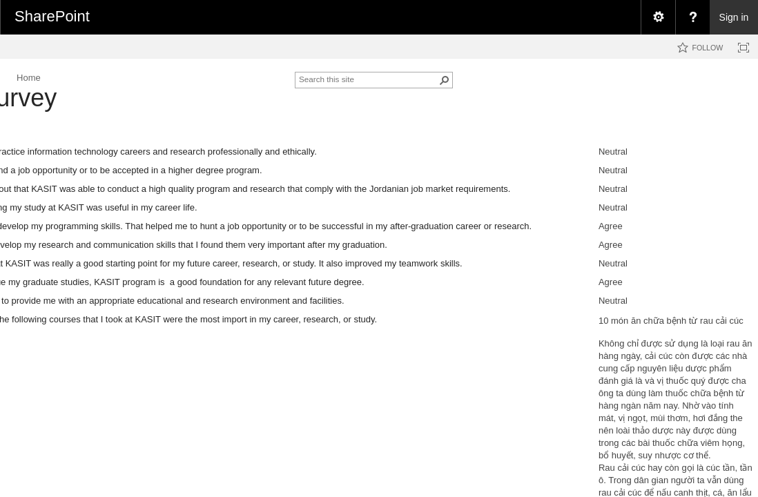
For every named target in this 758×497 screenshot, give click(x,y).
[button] (444, 80)
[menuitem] (658, 17)
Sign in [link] (734, 17)
